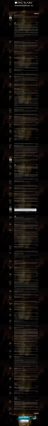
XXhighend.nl (37, 119)
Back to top (10, 50)
